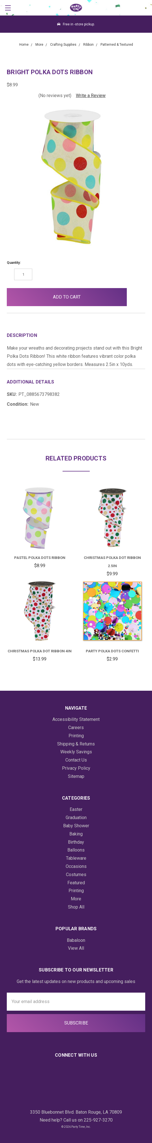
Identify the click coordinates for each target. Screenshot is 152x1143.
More (76, 898)
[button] (136, 297)
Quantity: (14, 263)
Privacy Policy (76, 768)
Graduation (76, 817)
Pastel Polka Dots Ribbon (39, 558)
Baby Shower (76, 825)
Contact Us (76, 760)
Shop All (76, 907)
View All (76, 948)
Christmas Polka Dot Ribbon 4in (40, 651)
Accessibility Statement (76, 719)
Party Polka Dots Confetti (112, 651)
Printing (76, 735)
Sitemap (76, 776)
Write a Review (91, 95)
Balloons (76, 850)
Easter (76, 809)
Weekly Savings (76, 751)
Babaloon (76, 940)
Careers (76, 727)
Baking (76, 834)
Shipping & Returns (76, 744)
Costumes (76, 874)
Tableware (76, 858)
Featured (76, 882)
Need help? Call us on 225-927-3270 (76, 1120)
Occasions (76, 866)
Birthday (76, 842)
